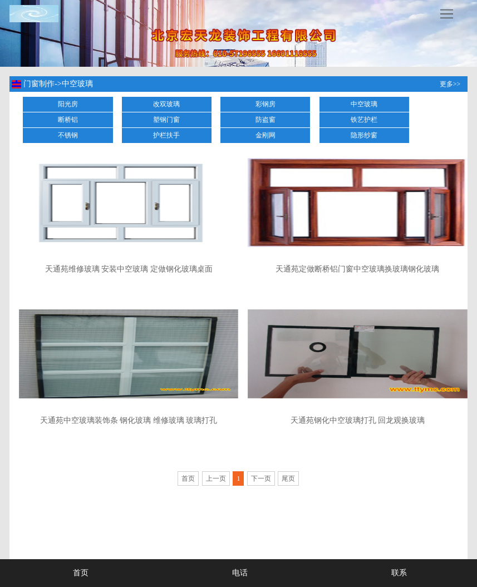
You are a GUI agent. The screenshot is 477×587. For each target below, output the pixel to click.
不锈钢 (68, 135)
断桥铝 (68, 120)
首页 (188, 478)
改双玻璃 (166, 104)
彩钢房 (265, 104)
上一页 (216, 478)
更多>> (450, 84)
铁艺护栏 (364, 120)
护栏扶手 (166, 135)
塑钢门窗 (166, 120)
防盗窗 (265, 120)
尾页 (288, 478)
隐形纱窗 (364, 135)
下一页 (261, 478)
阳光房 (68, 104)
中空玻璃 (364, 104)
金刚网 (265, 135)
